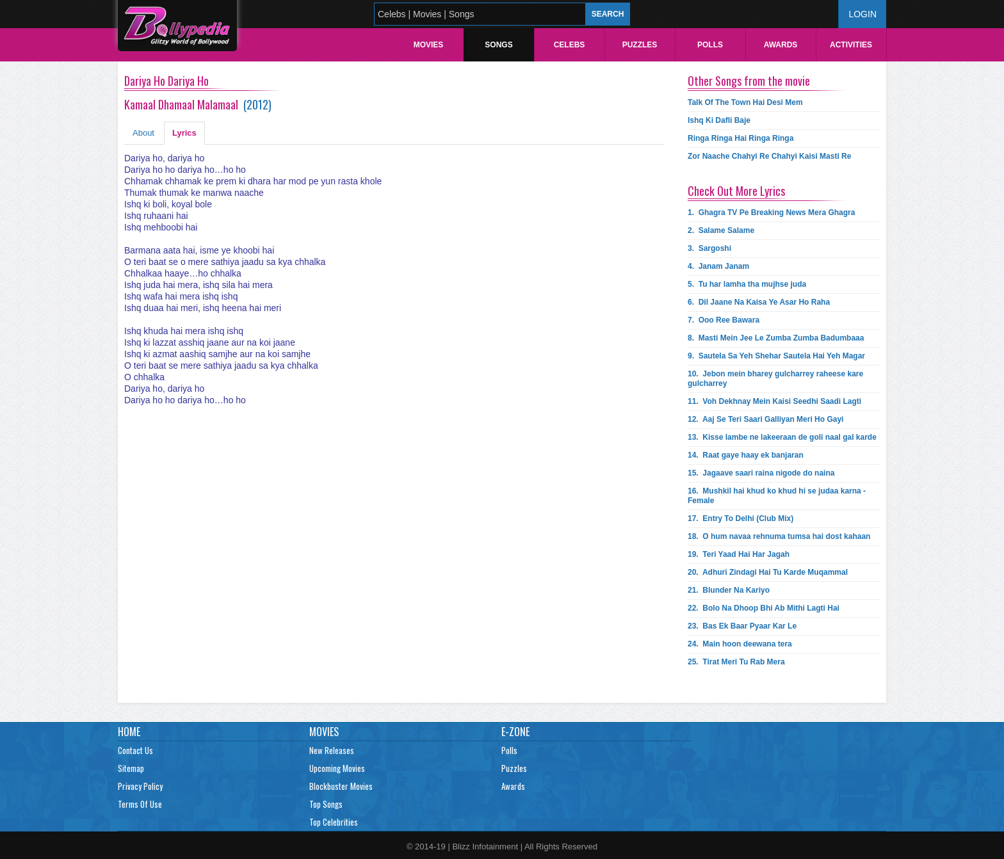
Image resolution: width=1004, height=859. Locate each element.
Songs (498, 44)
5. (747, 284)
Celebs (569, 44)
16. (777, 495)
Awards (781, 44)
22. (763, 608)
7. (723, 320)
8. (776, 337)
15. (761, 473)
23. (742, 626)
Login (862, 14)
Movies (429, 44)
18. (779, 536)
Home (129, 731)
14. (746, 455)
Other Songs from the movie (749, 80)
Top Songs (326, 804)
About (143, 133)
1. (771, 212)
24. (740, 643)
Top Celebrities (333, 821)
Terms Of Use (140, 804)
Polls (710, 44)
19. (738, 554)
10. (775, 378)
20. (768, 572)
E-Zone (515, 731)
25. (736, 661)
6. (759, 302)
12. (765, 419)
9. (776, 355)
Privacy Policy (140, 786)
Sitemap (131, 768)
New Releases (331, 750)
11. (774, 401)
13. (782, 437)
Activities (851, 44)
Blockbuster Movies (341, 786)
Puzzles (640, 44)
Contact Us (135, 750)
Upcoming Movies (337, 768)
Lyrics (184, 133)
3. (709, 248)
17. (740, 518)
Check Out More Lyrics (736, 190)
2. (721, 230)
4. (718, 266)
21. (729, 590)
